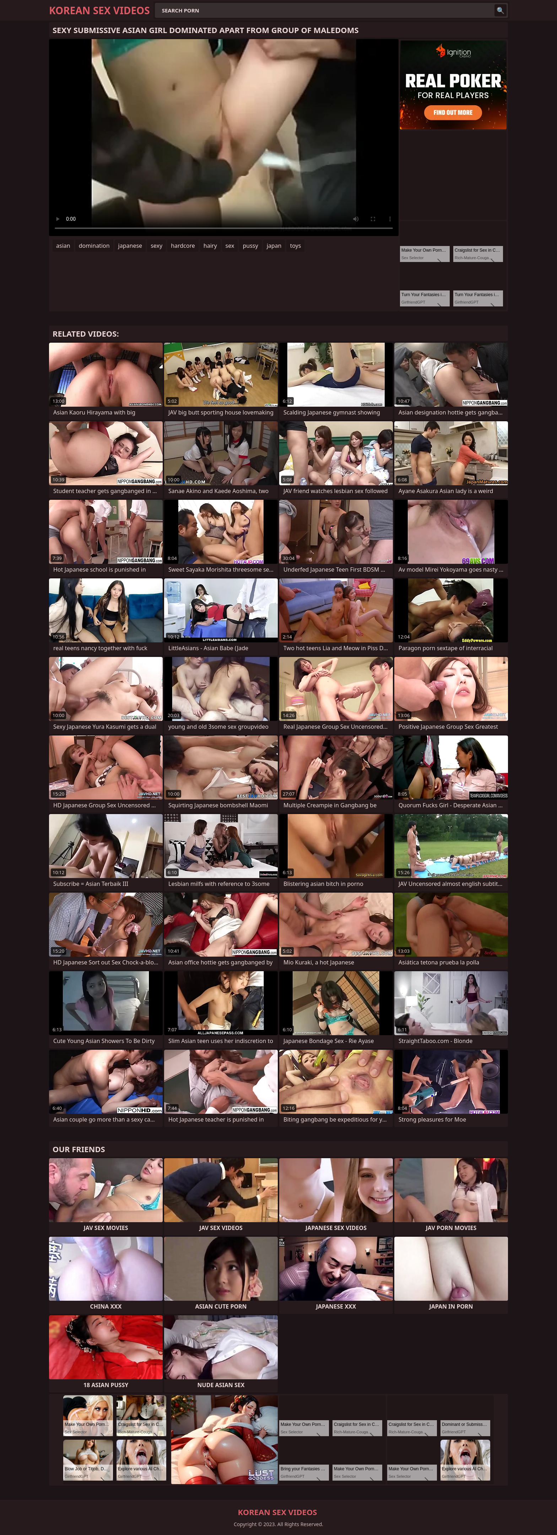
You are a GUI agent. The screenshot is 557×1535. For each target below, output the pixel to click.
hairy (210, 246)
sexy (156, 246)
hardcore (183, 246)
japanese (130, 246)
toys (295, 246)
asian (63, 246)
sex (230, 246)
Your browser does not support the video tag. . (224, 137)
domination (94, 246)
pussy (250, 246)
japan (274, 246)
